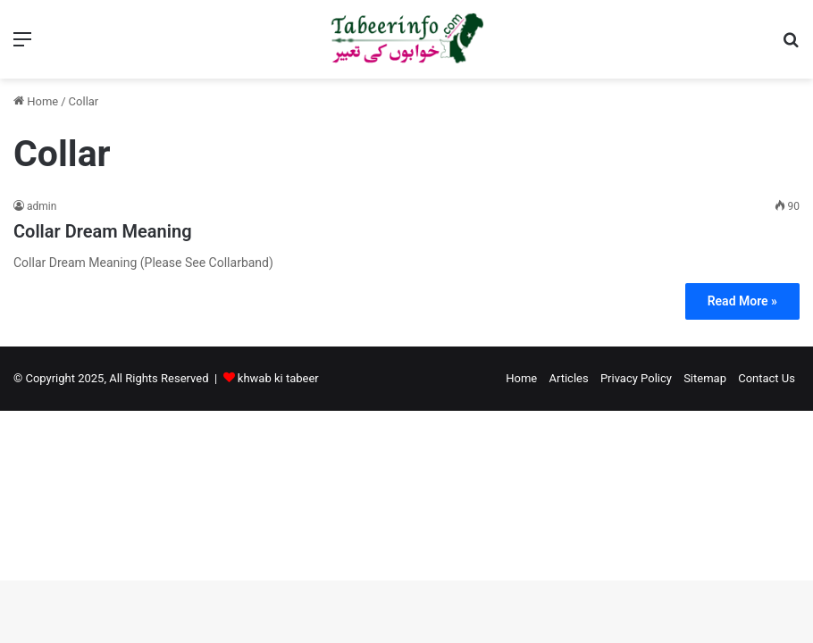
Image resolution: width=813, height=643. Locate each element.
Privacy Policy (636, 378)
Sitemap (704, 378)
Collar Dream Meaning (102, 231)
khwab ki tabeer (278, 378)
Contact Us (766, 378)
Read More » (742, 301)
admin (41, 206)
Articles (568, 378)
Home (35, 101)
